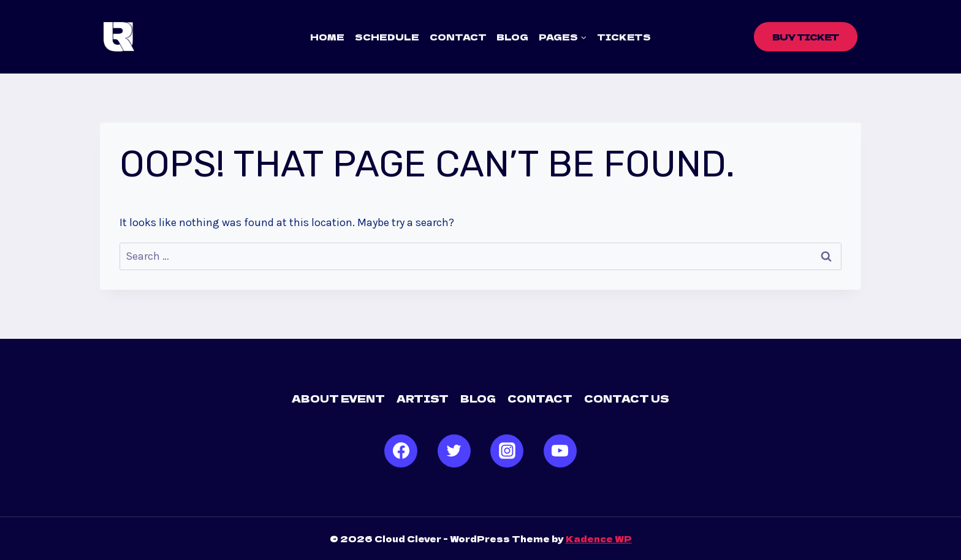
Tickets (624, 37)
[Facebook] (400, 450)
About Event (338, 398)
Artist (423, 398)
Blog (512, 37)
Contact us (626, 398)
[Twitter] (454, 450)
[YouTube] (560, 450)
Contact (458, 37)
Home (327, 37)
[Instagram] (506, 450)
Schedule (387, 37)
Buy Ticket (805, 37)
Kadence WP (599, 538)
